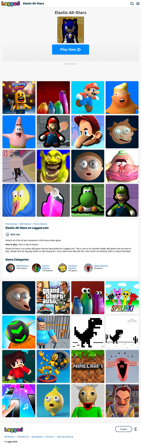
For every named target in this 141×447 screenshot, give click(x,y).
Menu (138, 3)
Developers (37, 437)
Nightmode (136, 429)
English (123, 429)
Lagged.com (14, 430)
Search (132, 3)
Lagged (11, 4)
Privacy (50, 437)
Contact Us (23, 437)
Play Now (68, 49)
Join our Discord (65, 437)
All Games (9, 437)
